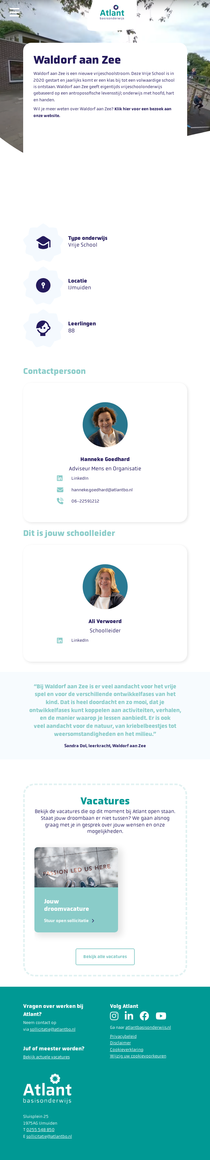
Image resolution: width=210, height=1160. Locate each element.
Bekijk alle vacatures (105, 956)
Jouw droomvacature (66, 905)
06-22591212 (78, 501)
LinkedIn (72, 478)
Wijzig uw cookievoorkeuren (138, 1056)
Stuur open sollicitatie (69, 921)
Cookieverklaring (126, 1049)
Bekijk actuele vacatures (46, 1057)
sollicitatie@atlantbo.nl (53, 1029)
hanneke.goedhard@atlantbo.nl (95, 490)
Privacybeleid (123, 1036)
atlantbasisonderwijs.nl (148, 1027)
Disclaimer (120, 1042)
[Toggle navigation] (18, 12)
